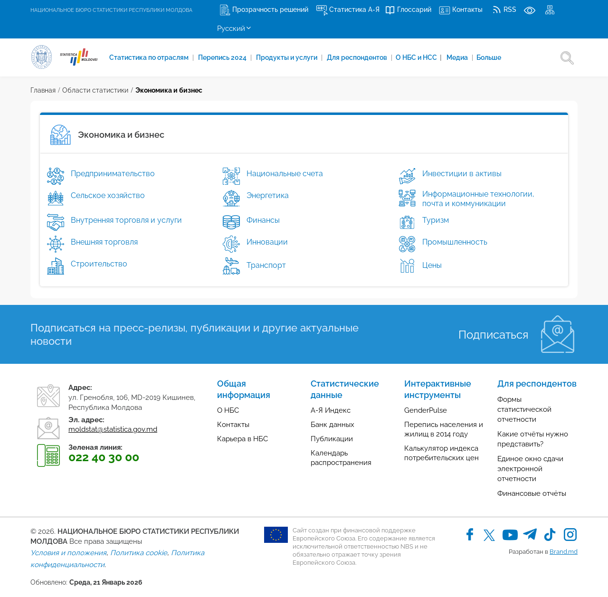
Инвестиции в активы (462, 173)
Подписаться (493, 334)
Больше (488, 57)
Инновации (267, 241)
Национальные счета (285, 173)
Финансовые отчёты (531, 493)
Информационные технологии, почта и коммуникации (478, 199)
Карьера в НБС (242, 439)
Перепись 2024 (223, 57)
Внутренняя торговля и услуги (126, 220)
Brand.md (564, 551)
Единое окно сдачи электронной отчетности (530, 469)
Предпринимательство (113, 173)
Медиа (457, 57)
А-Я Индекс (331, 410)
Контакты (233, 424)
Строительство (99, 263)
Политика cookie (138, 553)
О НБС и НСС (419, 57)
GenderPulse (425, 410)
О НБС (228, 410)
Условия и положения (68, 553)
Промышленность (454, 241)
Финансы (263, 220)
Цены (431, 265)
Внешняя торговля (104, 241)
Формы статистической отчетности (524, 409)
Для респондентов (358, 57)
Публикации (332, 439)
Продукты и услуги (287, 57)
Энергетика (268, 195)
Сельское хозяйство (108, 195)
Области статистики (95, 90)
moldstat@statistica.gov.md (112, 429)
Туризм (435, 220)
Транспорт (265, 265)
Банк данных (332, 424)
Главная (43, 90)
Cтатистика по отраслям (149, 57)
